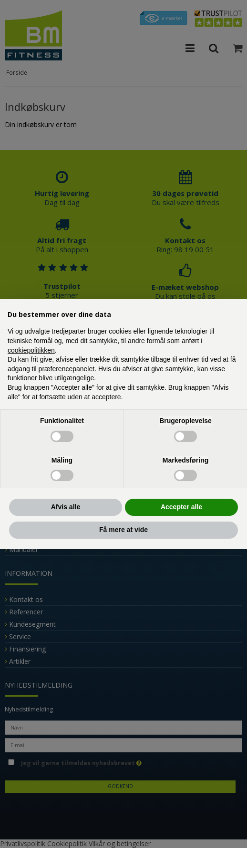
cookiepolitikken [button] (31, 350)
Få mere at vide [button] (123, 529)
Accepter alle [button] (181, 507)
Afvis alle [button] (65, 507)
